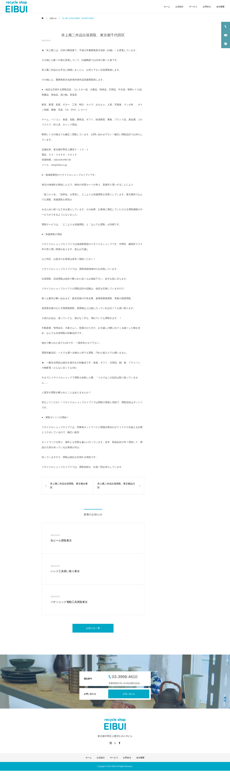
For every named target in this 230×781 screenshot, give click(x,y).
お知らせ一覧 (93, 628)
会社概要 (220, 6)
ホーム (167, 6)
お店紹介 (179, 6)
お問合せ (207, 6)
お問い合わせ (129, 694)
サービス (193, 6)
